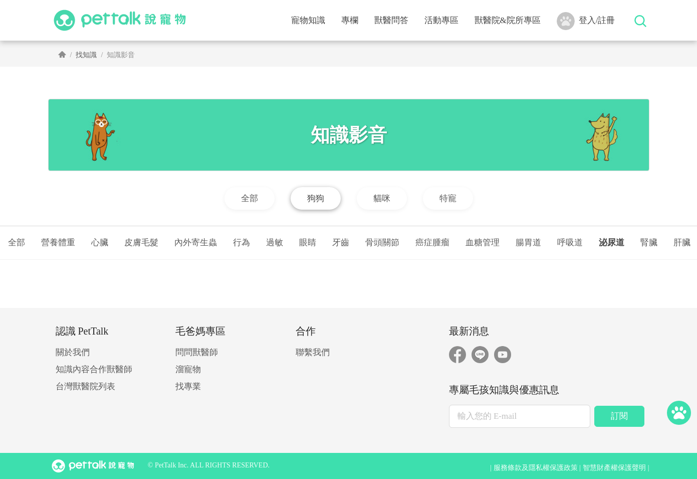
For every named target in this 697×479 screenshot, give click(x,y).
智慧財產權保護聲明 (614, 467)
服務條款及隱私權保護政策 (536, 467)
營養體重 (58, 242)
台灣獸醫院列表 (85, 386)
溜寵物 (188, 369)
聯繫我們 (313, 352)
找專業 (188, 386)
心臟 (99, 242)
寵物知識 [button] (308, 20)
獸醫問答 (391, 20)
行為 (241, 242)
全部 (16, 242)
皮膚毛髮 (141, 242)
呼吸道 (570, 242)
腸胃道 (528, 242)
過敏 (274, 242)
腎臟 (648, 242)
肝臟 (681, 242)
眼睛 (307, 242)
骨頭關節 (382, 242)
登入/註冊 (586, 21)
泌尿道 (611, 242)
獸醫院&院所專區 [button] (508, 20)
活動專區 (441, 20)
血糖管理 (483, 242)
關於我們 (73, 352)
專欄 (349, 20)
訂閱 (619, 416)
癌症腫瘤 (432, 242)
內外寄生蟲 (195, 242)
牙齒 (340, 242)
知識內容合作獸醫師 (94, 369)
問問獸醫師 (196, 352)
